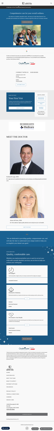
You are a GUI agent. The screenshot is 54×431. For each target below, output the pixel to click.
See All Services (27, 338)
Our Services (10, 375)
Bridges (10, 306)
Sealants (10, 332)
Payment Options (41, 108)
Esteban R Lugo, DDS (12, 176)
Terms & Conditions (12, 394)
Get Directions (21, 84)
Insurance (9, 387)
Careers (8, 397)
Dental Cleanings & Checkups (14, 330)
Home (8, 372)
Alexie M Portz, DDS (16, 220)
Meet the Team (27, 227)
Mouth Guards (12, 328)
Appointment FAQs (41, 103)
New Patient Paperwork (41, 98)
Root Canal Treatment (13, 304)
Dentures (10, 301)
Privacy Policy (11, 391)
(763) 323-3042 (19, 81)
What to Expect (20, 108)
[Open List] (27, 299)
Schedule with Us (27, 22)
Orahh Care (10, 399)
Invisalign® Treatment (13, 280)
